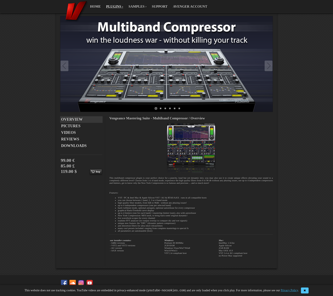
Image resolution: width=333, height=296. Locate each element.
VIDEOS (68, 132)
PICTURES (70, 126)
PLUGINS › (114, 6)
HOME (95, 6)
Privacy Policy (289, 290)
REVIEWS (70, 139)
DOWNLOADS (74, 146)
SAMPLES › (137, 6)
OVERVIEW (72, 119)
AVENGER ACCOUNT (190, 6)
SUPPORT (160, 6)
